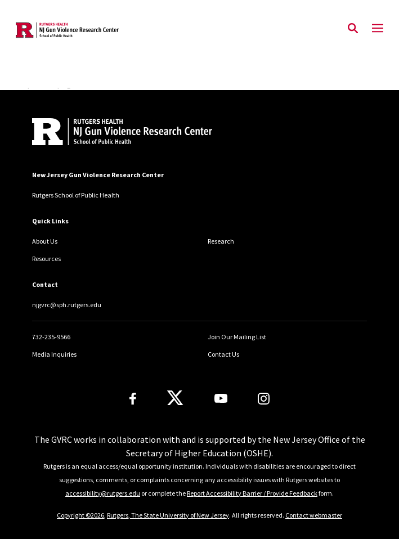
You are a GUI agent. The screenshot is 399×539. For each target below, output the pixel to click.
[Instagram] (264, 399)
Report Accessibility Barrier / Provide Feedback (252, 493)
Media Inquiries (54, 354)
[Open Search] (352, 28)
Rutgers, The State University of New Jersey (168, 515)
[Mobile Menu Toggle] (377, 28)
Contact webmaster (313, 515)
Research (221, 241)
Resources (46, 258)
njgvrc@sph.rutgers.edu (66, 304)
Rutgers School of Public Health (75, 195)
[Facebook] (132, 399)
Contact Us (223, 354)
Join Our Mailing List (237, 337)
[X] (175, 398)
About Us (44, 241)
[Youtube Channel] (220, 398)
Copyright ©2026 (80, 515)
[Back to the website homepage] (67, 30)
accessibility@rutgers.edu (102, 493)
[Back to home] (108, 133)
